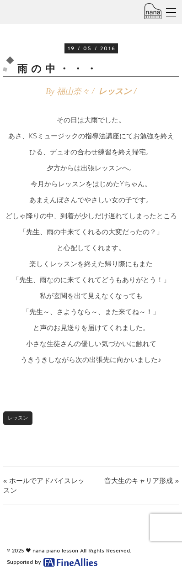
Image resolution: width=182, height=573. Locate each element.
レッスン (114, 91)
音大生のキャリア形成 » (141, 480)
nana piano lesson (55, 550)
